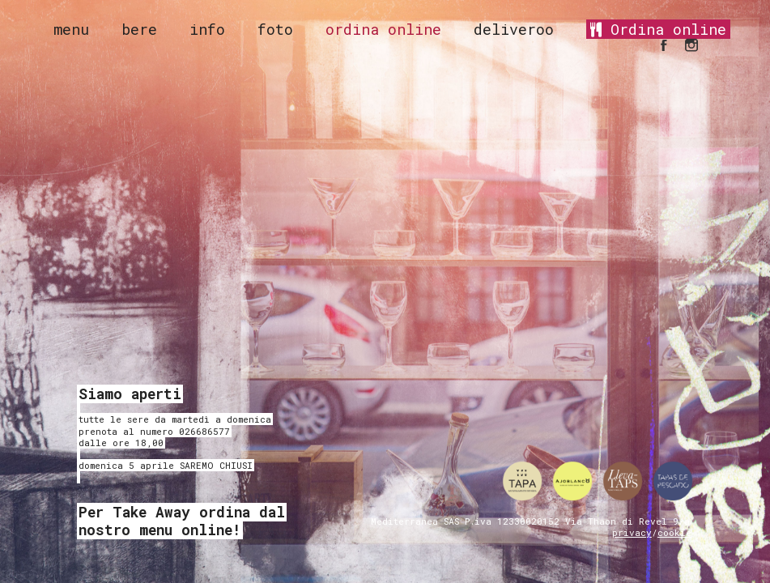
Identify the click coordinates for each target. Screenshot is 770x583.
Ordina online (658, 29)
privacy (632, 532)
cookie (674, 532)
